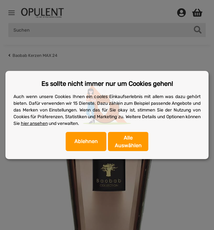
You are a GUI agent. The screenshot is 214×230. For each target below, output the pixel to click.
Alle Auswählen (128, 142)
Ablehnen (86, 141)
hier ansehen (34, 123)
